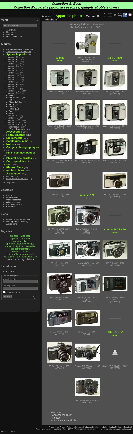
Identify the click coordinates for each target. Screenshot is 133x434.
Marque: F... (13, 70)
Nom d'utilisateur (10, 279)
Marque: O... (13, 88)
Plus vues (10, 195)
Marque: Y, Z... (14, 124)
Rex (10, 100)
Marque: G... (13, 73)
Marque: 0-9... (14, 57)
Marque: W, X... (15, 122)
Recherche (11, 32)
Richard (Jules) (16, 102)
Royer (11, 113)
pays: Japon (13, 259)
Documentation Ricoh (64, 420)
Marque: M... (13, 84)
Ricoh (12, 104)
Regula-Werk (15, 97)
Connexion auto (11, 292)
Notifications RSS (14, 36)
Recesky (13, 95)
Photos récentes (13, 200)
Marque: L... (13, 82)
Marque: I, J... (14, 77)
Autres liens (11, 224)
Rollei (11, 109)
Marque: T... (13, 118)
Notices (56, 417)
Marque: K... (13, 79)
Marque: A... (13, 59)
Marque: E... (13, 68)
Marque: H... (13, 75)
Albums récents (13, 202)
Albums (6, 43)
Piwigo (62, 427)
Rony (11, 111)
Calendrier (11, 206)
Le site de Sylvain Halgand (18, 219)
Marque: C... (13, 64)
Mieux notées (12, 197)
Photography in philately (17, 221)
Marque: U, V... (14, 120)
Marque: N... (13, 86)
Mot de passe (9, 285)
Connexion (11, 271)
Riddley (12, 106)
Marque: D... (13, 66)
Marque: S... (13, 115)
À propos (10, 34)
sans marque (13, 127)
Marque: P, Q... (14, 91)
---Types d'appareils (16, 129)
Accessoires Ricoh (62, 415)
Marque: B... (13, 61)
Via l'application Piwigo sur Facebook (117, 427)
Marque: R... (13, 93)
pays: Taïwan (27, 259)
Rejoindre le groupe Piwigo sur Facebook (83, 427)
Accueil (46, 16)
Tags (8, 30)
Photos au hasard (14, 204)
